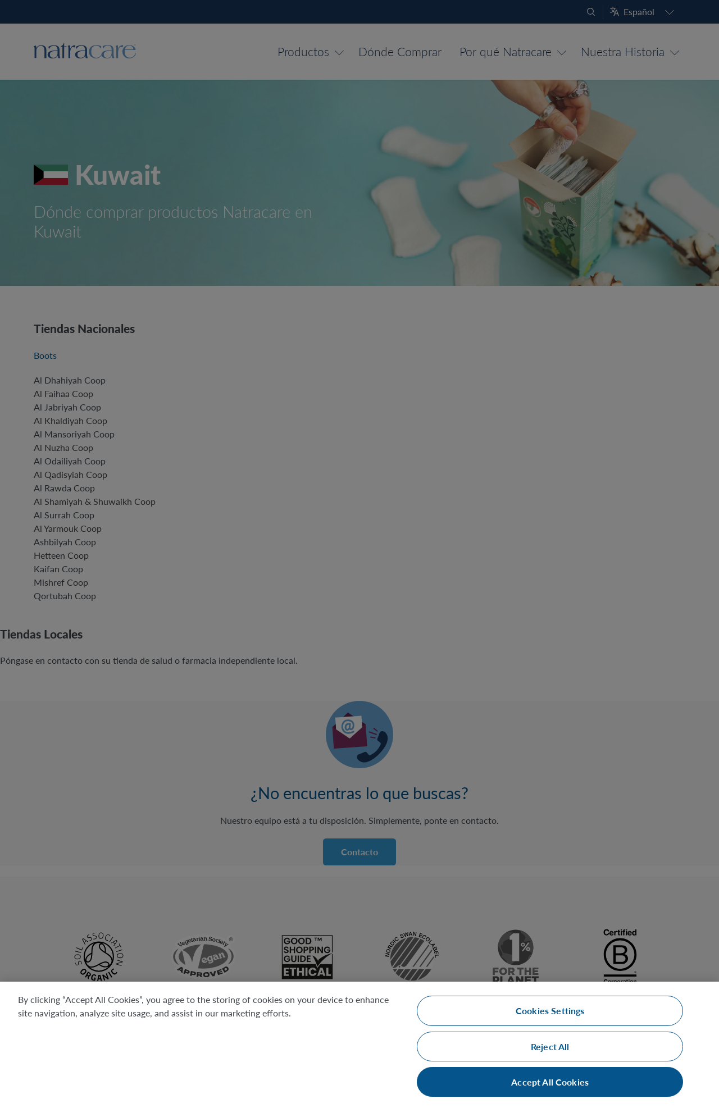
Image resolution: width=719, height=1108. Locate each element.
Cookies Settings (550, 1010)
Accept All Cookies (550, 1082)
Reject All (550, 1046)
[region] (359, 1045)
